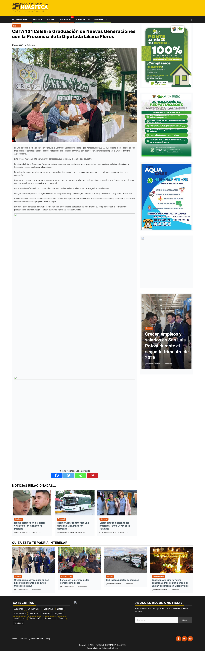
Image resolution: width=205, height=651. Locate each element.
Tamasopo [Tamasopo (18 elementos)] (49, 618)
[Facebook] (56, 475)
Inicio (14, 638)
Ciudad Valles (82, 19)
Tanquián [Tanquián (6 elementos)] (18, 623)
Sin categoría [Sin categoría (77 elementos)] (35, 618)
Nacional (38, 19)
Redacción (31, 45)
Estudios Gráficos (110, 648)
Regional (99, 19)
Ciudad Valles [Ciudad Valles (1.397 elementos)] (34, 609)
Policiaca (65, 19)
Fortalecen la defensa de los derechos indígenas (74, 581)
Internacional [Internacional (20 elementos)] (20, 613)
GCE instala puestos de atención (122, 580)
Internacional (20, 19)
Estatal (51, 19)
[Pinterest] (92, 475)
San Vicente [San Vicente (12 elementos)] (19, 618)
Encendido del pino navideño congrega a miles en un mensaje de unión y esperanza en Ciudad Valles (170, 583)
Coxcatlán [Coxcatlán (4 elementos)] (48, 609)
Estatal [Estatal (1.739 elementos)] (60, 609)
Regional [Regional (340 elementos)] (58, 613)
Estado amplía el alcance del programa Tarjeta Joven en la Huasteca (115, 525)
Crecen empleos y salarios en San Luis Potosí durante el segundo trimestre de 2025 (167, 345)
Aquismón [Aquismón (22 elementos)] (18, 609)
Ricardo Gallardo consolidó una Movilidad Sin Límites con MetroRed (73, 525)
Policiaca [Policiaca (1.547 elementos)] (46, 613)
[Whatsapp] (80, 475)
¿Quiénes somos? (36, 638)
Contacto (23, 638)
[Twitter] (68, 475)
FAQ (48, 638)
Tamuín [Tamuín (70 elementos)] (62, 618)
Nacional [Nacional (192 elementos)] (34, 613)
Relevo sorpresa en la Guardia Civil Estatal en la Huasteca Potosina (29, 525)
